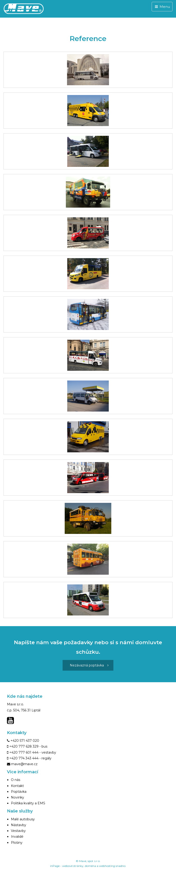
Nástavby (18, 825)
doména (90, 866)
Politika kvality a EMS (28, 803)
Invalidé (17, 836)
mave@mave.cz (24, 764)
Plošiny (16, 842)
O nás (15, 780)
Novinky (17, 797)
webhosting (107, 866)
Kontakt (17, 786)
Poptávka (18, 792)
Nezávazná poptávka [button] (89, 665)
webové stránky (72, 866)
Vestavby (18, 831)
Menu (162, 6)
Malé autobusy (23, 819)
